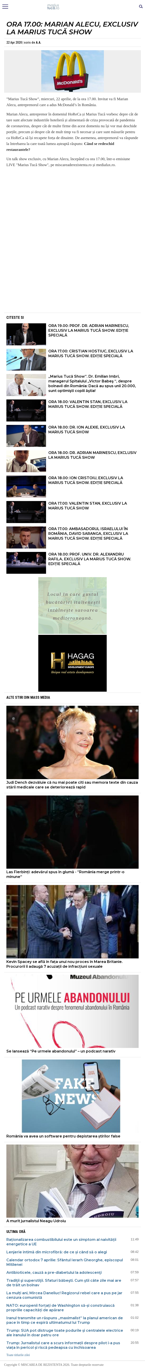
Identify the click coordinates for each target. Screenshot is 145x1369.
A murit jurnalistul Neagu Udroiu (36, 1221)
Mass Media (40, 697)
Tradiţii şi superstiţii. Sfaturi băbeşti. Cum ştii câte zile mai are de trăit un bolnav (63, 1282)
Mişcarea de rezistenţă (72, 6)
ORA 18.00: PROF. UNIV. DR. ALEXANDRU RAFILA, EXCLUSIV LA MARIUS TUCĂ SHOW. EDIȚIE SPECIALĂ (89, 559)
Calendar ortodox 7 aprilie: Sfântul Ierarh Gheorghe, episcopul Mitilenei (64, 1262)
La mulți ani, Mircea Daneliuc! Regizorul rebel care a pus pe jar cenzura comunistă (64, 1295)
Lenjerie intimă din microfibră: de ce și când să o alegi (57, 1252)
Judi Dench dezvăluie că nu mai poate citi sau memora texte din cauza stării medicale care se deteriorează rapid (72, 784)
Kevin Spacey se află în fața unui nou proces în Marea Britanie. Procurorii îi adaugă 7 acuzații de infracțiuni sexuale (64, 964)
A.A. (38, 42)
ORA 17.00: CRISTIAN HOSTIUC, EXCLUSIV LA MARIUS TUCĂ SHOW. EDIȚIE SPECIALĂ (90, 353)
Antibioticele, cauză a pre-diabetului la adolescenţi (54, 1272)
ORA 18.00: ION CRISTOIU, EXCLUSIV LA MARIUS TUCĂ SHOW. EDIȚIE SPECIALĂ (85, 480)
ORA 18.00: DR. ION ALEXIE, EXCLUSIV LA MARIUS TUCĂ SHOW (86, 429)
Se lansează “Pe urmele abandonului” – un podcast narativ (60, 1051)
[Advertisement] (72, 280)
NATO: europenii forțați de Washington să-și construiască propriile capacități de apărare (60, 1307)
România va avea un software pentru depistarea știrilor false (63, 1136)
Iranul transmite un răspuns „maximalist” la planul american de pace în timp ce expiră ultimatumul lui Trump (64, 1320)
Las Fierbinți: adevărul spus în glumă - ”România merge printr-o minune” (65, 874)
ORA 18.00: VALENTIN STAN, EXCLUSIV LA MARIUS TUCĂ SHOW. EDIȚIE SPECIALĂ (87, 404)
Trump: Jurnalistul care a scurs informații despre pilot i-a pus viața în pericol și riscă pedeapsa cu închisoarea (63, 1345)
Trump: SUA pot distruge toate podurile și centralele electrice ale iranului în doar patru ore (64, 1332)
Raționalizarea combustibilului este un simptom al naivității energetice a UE (61, 1241)
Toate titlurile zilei (18, 1355)
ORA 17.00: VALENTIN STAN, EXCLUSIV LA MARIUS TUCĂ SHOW (87, 505)
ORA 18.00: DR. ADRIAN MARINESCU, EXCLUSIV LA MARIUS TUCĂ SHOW (92, 455)
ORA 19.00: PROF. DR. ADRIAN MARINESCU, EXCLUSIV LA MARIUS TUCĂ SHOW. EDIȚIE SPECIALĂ (88, 330)
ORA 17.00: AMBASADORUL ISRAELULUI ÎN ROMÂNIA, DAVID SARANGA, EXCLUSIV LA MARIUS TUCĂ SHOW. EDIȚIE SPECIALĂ (88, 534)
